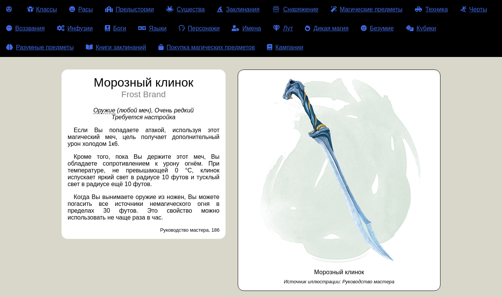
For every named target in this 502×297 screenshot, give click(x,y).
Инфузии (75, 28)
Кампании (285, 47)
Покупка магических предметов (206, 47)
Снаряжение (295, 9)
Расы (81, 9)
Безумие (377, 28)
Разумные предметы (40, 47)
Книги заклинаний (116, 47)
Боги (115, 28)
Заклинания (238, 9)
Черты (473, 9)
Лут (283, 28)
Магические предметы (367, 9)
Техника (431, 9)
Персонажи (199, 28)
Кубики (421, 28)
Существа (185, 9)
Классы (42, 9)
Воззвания (25, 28)
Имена (246, 28)
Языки (152, 28)
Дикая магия (326, 28)
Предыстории (129, 9)
